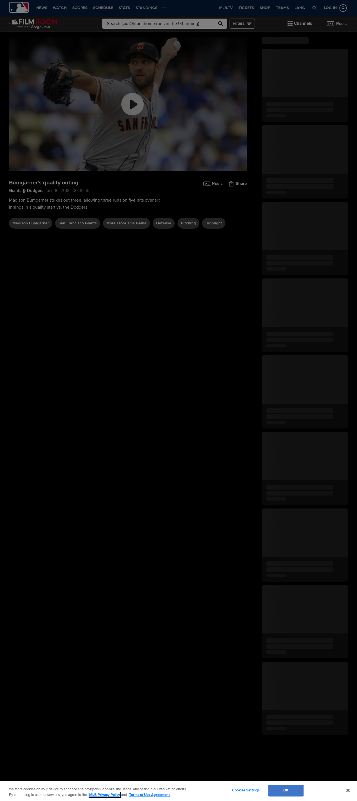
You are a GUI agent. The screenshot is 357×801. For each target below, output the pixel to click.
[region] (178, 791)
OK (285, 790)
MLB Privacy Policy (104, 795)
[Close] (348, 790)
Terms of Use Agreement (149, 795)
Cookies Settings (246, 790)
